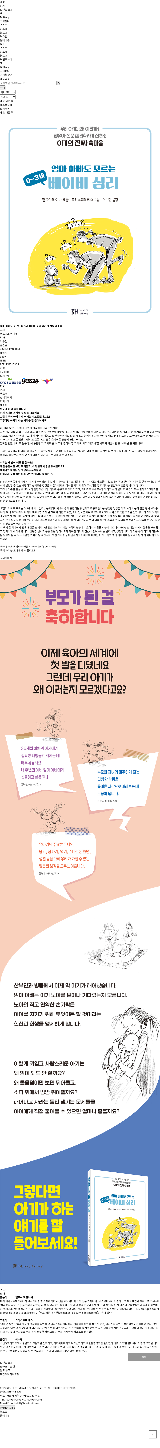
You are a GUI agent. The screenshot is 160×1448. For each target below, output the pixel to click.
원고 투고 (5, 1370)
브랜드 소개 (6, 9)
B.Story (4, 17)
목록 (144, 1357)
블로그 (3, 32)
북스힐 (3, 36)
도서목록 (5, 108)
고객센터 (5, 21)
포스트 (3, 25)
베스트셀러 (6, 105)
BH (2, 44)
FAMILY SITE (7, 1407)
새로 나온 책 (6, 101)
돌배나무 (5, 40)
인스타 (3, 29)
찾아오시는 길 (7, 1366)
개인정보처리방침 (9, 1374)
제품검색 (5, 79)
